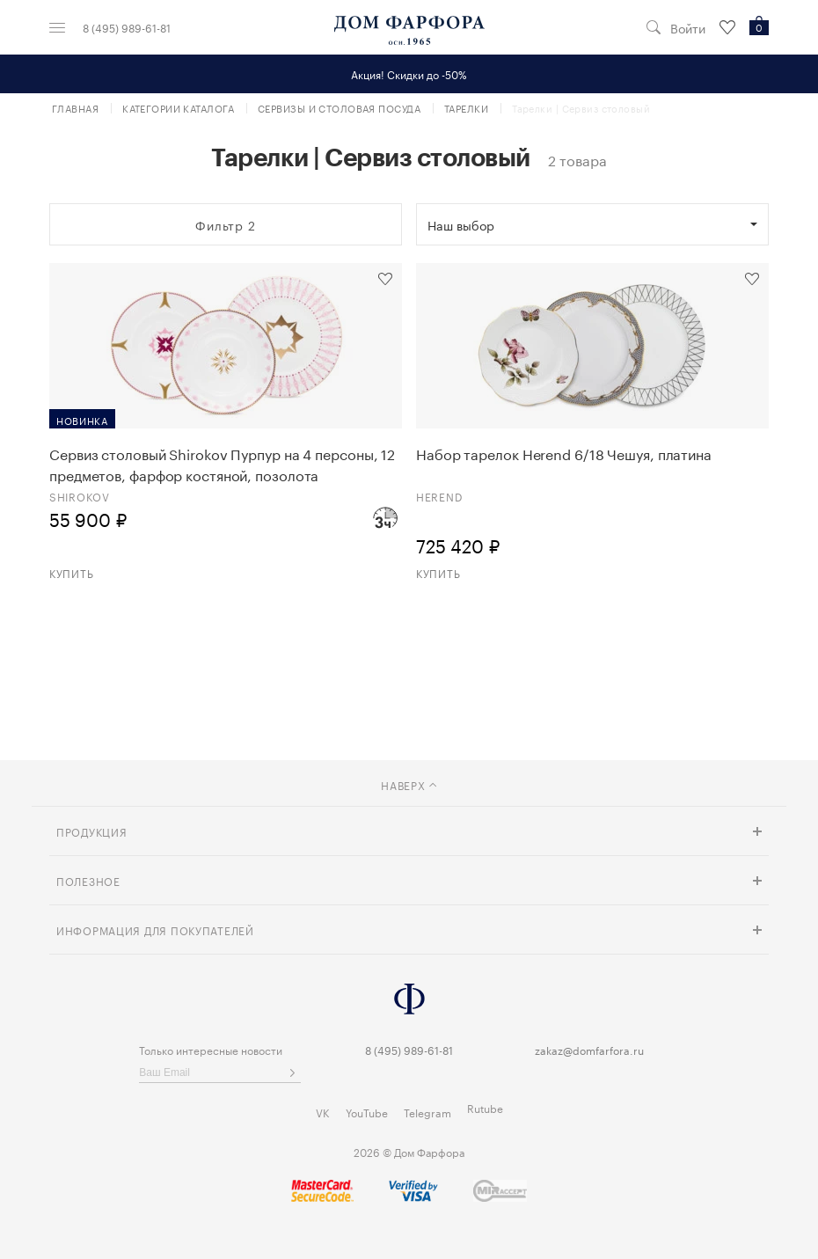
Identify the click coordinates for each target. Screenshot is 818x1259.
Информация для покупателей (155, 929)
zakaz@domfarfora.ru (589, 1049)
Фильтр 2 (225, 224)
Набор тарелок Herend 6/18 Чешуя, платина (564, 453)
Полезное (88, 880)
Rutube (485, 1107)
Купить (71, 572)
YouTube (367, 1111)
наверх (408, 784)
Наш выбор (460, 224)
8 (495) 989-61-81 (127, 27)
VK (323, 1111)
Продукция (91, 831)
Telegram (427, 1111)
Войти (687, 27)
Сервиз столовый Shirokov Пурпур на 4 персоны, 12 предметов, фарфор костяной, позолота (222, 464)
